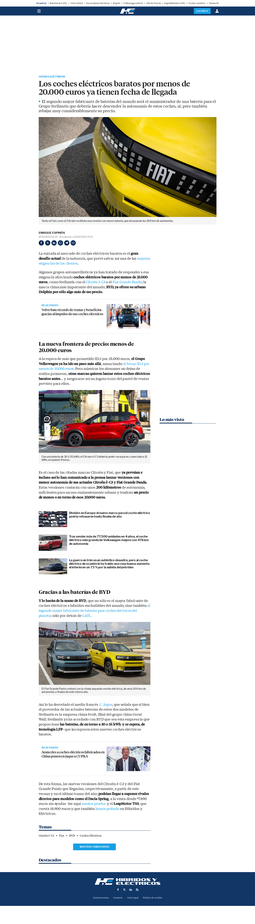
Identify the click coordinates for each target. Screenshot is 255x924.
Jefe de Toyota (153, 3)
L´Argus (106, 705)
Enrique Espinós (52, 233)
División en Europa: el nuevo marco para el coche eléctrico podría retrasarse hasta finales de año (109, 515)
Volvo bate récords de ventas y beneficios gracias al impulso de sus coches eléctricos (73, 315)
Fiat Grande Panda (129, 283)
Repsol (116, 3)
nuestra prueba (94, 804)
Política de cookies (153, 898)
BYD (72, 836)
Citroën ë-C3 (96, 283)
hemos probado (108, 809)
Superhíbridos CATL (174, 3)
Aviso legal (133, 898)
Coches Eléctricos (55, 77)
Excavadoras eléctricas (97, 3)
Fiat (61, 836)
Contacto (117, 898)
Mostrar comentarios (94, 847)
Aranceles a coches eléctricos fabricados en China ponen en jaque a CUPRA (73, 758)
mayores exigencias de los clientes (67, 264)
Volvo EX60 (76, 3)
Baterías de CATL (58, 3)
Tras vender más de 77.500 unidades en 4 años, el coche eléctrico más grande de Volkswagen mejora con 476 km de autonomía (109, 540)
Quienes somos (99, 898)
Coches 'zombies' (196, 3)
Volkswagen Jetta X (133, 3)
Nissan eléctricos (217, 3)
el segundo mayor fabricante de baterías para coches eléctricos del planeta (94, 611)
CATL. (88, 616)
